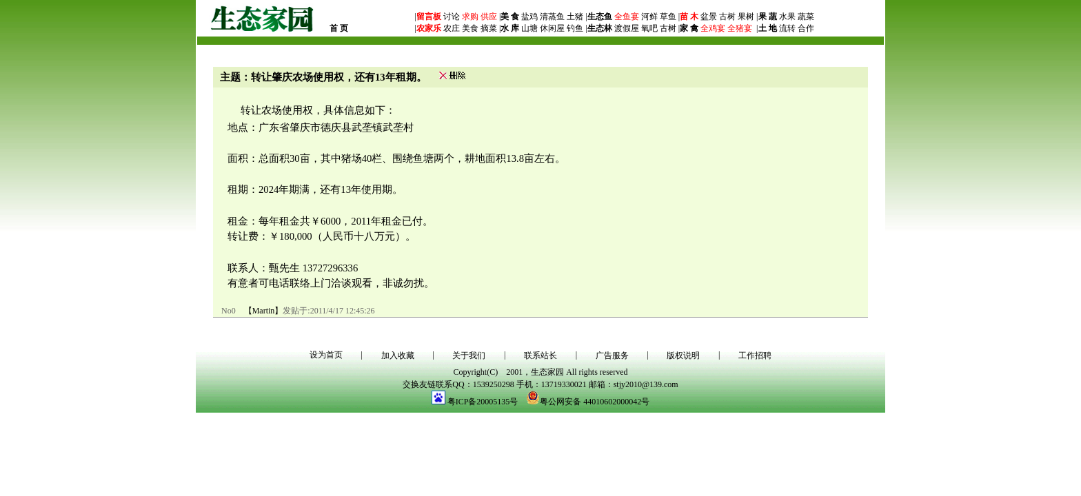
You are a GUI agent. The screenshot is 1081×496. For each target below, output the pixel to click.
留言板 (428, 16)
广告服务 (612, 355)
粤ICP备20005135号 (482, 401)
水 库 (510, 28)
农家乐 (428, 28)
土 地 (767, 28)
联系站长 (540, 355)
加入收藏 (397, 355)
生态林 (599, 28)
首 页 (339, 28)
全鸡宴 (712, 28)
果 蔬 (767, 16)
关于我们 (468, 355)
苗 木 (689, 16)
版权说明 (683, 355)
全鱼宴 (626, 16)
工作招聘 (754, 355)
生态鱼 (599, 16)
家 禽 (689, 28)
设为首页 (326, 355)
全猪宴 (739, 28)
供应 (487, 16)
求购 (469, 16)
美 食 (510, 16)
